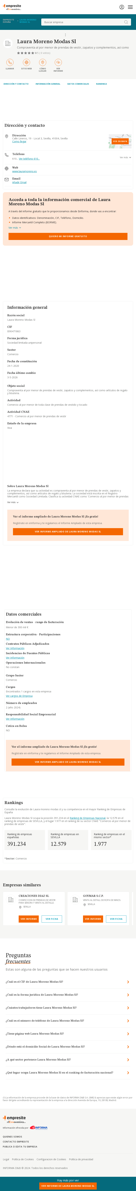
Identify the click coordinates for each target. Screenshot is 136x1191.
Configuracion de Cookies (51, 1159)
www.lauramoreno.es (24, 171)
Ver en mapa (120, 141)
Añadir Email (19, 182)
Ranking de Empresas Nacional (87, 818)
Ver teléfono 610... (29, 158)
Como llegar (19, 141)
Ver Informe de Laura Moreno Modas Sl (67, 1185)
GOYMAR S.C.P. (93, 896)
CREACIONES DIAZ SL (34, 896)
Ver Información (15, 648)
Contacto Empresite (16, 1141)
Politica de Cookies (23, 1159)
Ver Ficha (52, 918)
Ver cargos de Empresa (19, 696)
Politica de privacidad (81, 1159)
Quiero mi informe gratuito (68, 236)
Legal (6, 1159)
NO (8, 638)
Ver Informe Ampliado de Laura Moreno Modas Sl (68, 531)
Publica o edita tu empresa (20, 1146)
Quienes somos (12, 1136)
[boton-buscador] (126, 22)
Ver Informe (29, 918)
